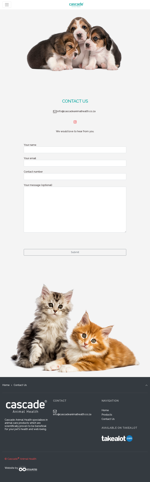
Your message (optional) (75, 208)
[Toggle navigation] (6, 5)
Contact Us (108, 419)
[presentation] (47, 240)
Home (6, 385)
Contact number (75, 175)
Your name (75, 148)
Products (107, 414)
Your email (75, 161)
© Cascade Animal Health (20, 458)
